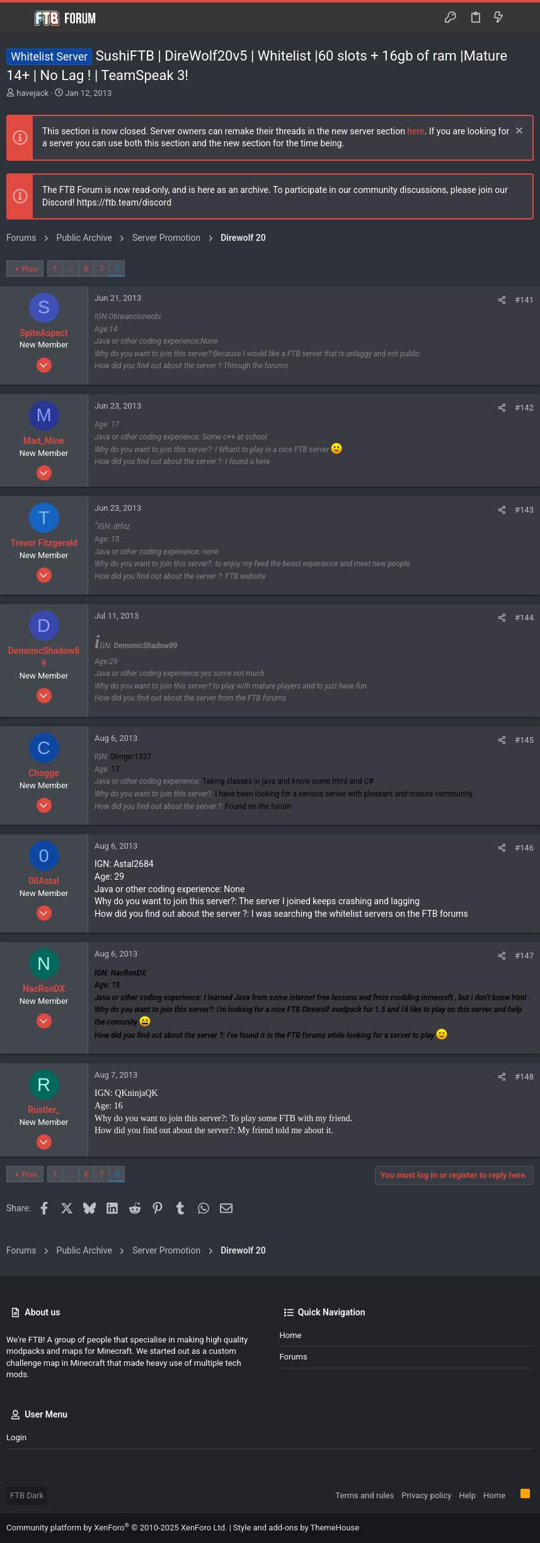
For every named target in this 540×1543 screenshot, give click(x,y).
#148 (524, 1076)
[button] (19, 18)
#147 (524, 955)
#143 (524, 510)
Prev (29, 269)
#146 (524, 848)
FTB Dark (26, 1495)
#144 (524, 617)
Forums (293, 1356)
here (415, 131)
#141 (524, 300)
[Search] (521, 18)
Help (467, 1495)
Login (16, 1437)
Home (291, 1335)
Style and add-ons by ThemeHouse (296, 1527)
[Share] (501, 300)
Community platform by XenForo (116, 1527)
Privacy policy (426, 1495)
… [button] (71, 268)
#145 (524, 740)
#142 (524, 407)
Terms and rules (364, 1495)
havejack (32, 93)
